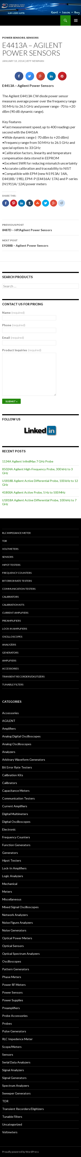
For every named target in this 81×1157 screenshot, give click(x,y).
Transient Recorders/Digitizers (23, 676)
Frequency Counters (17, 572)
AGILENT (8, 721)
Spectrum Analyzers (15, 1085)
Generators (10, 652)
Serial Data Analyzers (16, 1062)
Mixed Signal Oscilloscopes (20, 907)
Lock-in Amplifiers (14, 628)
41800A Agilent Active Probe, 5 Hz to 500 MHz (33, 492)
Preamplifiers (11, 620)
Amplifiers (9, 660)
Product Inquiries (21, 350)
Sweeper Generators (16, 1093)
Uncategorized (12, 1124)
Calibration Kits (13, 604)
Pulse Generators (14, 1031)
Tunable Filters (12, 684)
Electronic (9, 829)
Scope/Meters (12, 1047)
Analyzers (9, 644)
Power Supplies (12, 1000)
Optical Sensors (13, 946)
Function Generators (16, 845)
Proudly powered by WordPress (20, 1151)
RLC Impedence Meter (17, 1039)
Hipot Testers (11, 564)
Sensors (32, 37)
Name (13, 312)
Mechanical (9, 884)
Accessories (10, 668)
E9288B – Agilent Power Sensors (40, 242)
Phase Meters (11, 977)
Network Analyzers (15, 915)
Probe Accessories (15, 1015)
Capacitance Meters (16, 790)
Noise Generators (14, 930)
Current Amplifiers (15, 612)
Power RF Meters (14, 984)
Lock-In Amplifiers (14, 868)
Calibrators (10, 596)
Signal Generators (14, 1078)
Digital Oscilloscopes (16, 821)
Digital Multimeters (15, 814)
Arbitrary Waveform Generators (23, 759)
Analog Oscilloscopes (16, 744)
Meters (7, 891)
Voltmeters (10, 548)
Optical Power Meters (17, 938)
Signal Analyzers (13, 1070)
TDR (4, 540)
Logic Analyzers (12, 876)
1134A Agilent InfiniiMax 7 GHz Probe (27, 461)
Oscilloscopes (12, 636)
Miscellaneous (11, 899)
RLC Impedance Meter (16, 533)
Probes (7, 1023)
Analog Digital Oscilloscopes (21, 736)
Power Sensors (13, 37)
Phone (13, 325)
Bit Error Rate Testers (17, 580)
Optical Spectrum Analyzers (21, 953)
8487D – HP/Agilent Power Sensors (40, 227)
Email (13, 337)
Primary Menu (76, 20)
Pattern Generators (15, 969)
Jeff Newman (35, 61)
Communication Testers (18, 588)
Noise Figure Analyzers (17, 922)
